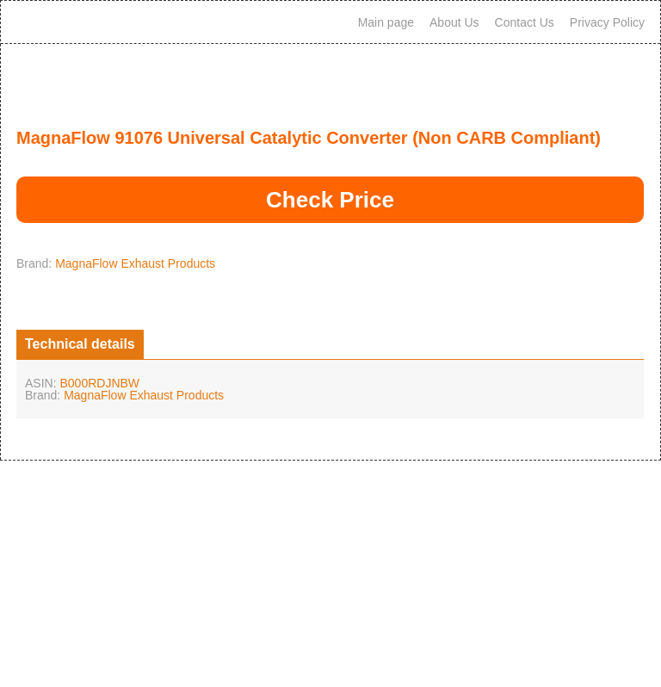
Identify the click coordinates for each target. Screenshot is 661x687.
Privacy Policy (607, 22)
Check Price (330, 200)
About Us (454, 22)
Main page (386, 22)
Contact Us (524, 22)
